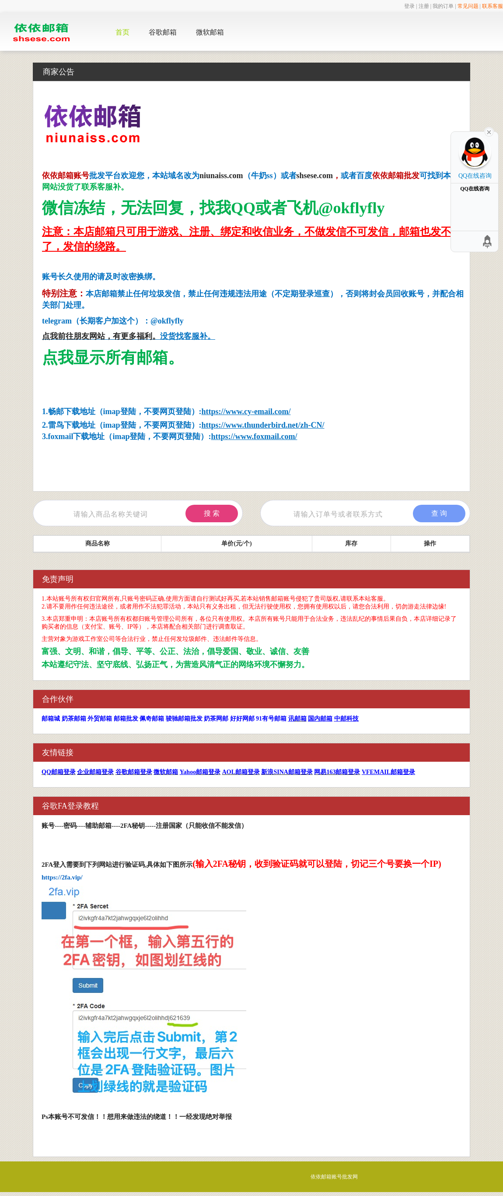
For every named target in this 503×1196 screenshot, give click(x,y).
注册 (424, 6)
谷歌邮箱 (163, 32)
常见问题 (468, 6)
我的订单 (443, 6)
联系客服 (492, 6)
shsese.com (315, 175)
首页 (122, 32)
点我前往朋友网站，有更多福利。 (101, 336)
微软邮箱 (210, 32)
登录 (409, 6)
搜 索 (212, 513)
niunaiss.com (221, 175)
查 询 (439, 513)
